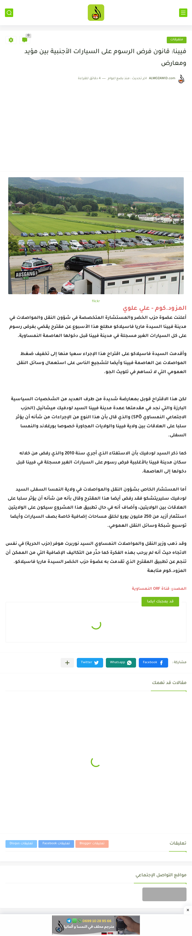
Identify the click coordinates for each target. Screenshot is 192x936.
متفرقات (176, 40)
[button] (153, 663)
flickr (96, 302)
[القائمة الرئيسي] (183, 12)
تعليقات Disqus (21, 844)
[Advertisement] (96, 125)
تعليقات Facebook (56, 844)
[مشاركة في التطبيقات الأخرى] (67, 663)
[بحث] (9, 12)
